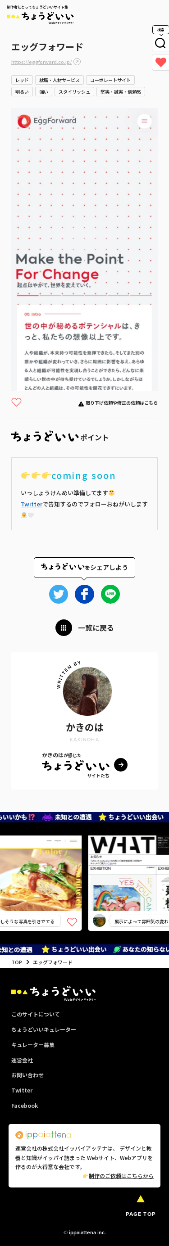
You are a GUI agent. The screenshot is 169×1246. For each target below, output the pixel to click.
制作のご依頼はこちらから (118, 1175)
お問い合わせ (27, 1075)
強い (43, 91)
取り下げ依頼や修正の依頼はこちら (122, 402)
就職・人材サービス (59, 80)
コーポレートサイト (110, 80)
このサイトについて (35, 1014)
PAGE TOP (140, 1214)
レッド (22, 80)
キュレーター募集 (33, 1044)
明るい (22, 91)
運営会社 (22, 1060)
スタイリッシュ (74, 91)
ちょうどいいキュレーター (43, 1029)
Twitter (31, 504)
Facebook (24, 1105)
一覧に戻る (96, 627)
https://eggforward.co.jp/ (41, 61)
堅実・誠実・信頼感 (120, 91)
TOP (16, 962)
